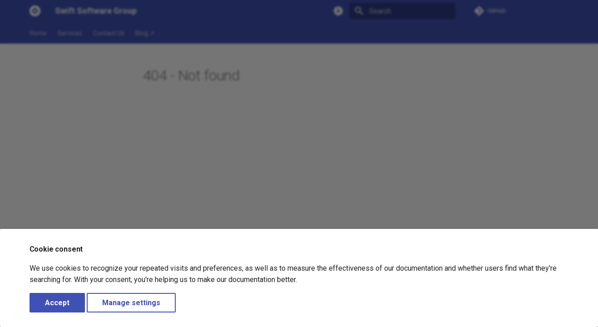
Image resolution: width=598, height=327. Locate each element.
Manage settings (131, 302)
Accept (57, 302)
